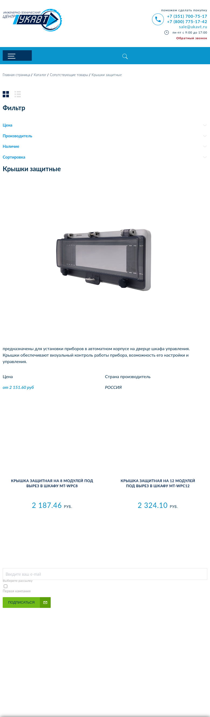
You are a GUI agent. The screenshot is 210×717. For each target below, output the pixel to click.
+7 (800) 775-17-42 (187, 21)
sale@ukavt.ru (193, 26)
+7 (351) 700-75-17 (187, 16)
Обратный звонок (191, 38)
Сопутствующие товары (69, 76)
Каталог (40, 76)
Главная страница (16, 76)
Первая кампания (17, 592)
